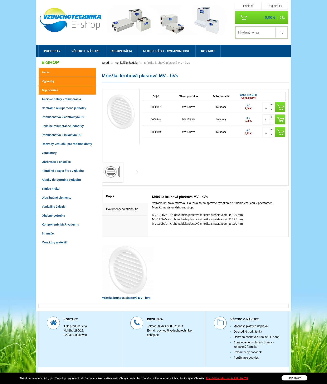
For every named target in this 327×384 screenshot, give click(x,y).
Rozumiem (294, 380)
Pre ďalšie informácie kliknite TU (227, 380)
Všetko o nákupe (86, 51)
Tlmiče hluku (51, 188)
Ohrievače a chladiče (56, 161)
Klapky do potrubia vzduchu (61, 179)
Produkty (52, 51)
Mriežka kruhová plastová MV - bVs (126, 297)
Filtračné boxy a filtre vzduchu (63, 170)
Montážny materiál (54, 242)
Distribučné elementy (56, 197)
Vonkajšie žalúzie (53, 206)
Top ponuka (50, 90)
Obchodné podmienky (248, 331)
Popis (110, 196)
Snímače (48, 233)
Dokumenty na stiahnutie (122, 209)
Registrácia (275, 5)
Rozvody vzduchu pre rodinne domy (67, 144)
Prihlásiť (248, 5)
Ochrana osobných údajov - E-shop (256, 337)
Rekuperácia (121, 51)
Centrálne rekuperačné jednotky (64, 108)
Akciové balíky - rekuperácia (61, 99)
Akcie (45, 72)
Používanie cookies (246, 357)
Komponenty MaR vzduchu (60, 224)
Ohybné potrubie (53, 215)
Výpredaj (48, 81)
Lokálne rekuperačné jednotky (63, 126)
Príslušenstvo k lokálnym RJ (61, 135)
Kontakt (208, 51)
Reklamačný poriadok (248, 352)
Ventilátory (49, 153)
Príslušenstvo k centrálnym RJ (63, 117)
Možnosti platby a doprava (251, 326)
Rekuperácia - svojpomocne (166, 51)
